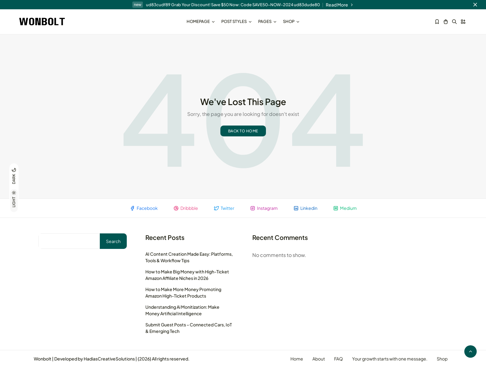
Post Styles (236, 21)
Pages (267, 21)
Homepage (201, 21)
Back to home (243, 131)
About (318, 358)
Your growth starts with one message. (389, 358)
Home (296, 358)
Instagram (264, 208)
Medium (345, 208)
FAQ (338, 358)
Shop (291, 21)
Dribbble (185, 208)
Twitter (224, 208)
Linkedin (305, 208)
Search (113, 241)
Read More (340, 4)
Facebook (144, 208)
